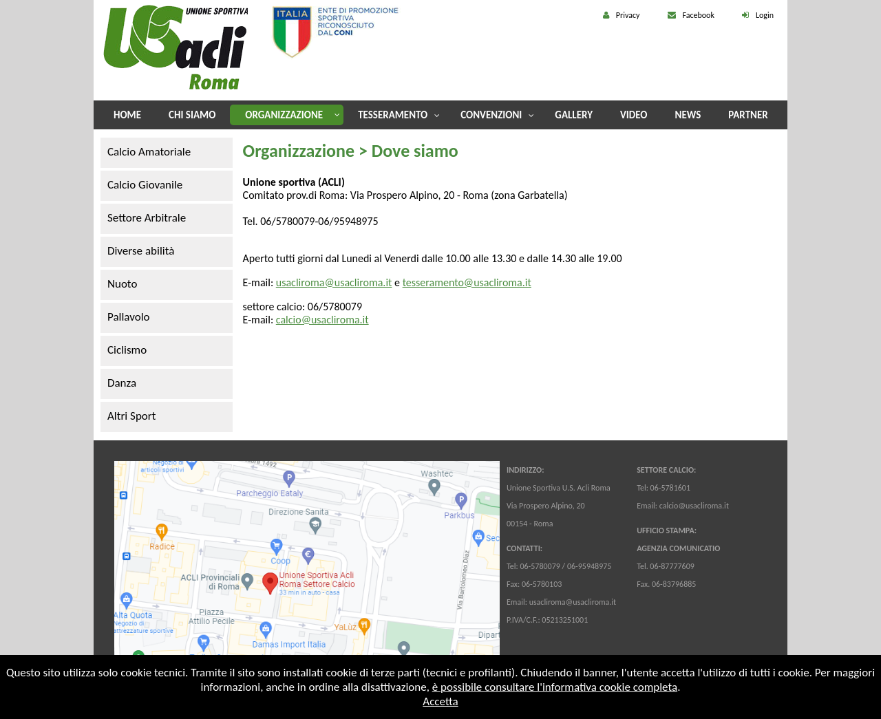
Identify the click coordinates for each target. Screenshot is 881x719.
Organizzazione (284, 115)
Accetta (440, 701)
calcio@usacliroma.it (322, 319)
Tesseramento (392, 115)
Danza (121, 383)
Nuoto (122, 284)
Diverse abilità (140, 251)
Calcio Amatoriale (149, 151)
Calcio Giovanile (144, 185)
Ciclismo (127, 350)
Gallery (574, 115)
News (688, 115)
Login (765, 15)
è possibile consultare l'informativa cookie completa (554, 687)
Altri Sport (131, 416)
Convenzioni (491, 115)
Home (127, 115)
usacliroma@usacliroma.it (334, 282)
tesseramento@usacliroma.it (467, 282)
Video (634, 115)
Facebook (698, 15)
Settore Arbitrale (146, 218)
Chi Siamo (192, 115)
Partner (747, 115)
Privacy (628, 15)
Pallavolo (128, 317)
